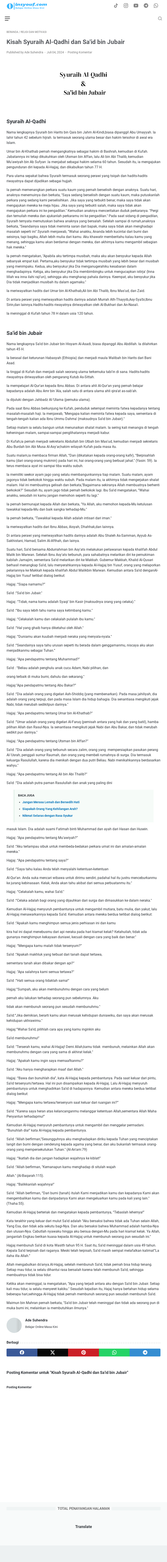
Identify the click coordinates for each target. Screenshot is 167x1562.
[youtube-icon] (138, 5)
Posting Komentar (80, 54)
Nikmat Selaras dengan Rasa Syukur (47, 817)
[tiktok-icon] (118, 5)
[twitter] (52, 1354)
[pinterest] (83, 1354)
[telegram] (145, 1354)
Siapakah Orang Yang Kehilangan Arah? (50, 811)
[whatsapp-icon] (157, 5)
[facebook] (22, 1354)
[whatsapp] (114, 1354)
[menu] (12, 18)
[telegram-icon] (148, 5)
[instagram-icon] (128, 5)
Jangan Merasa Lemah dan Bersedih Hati (51, 804)
